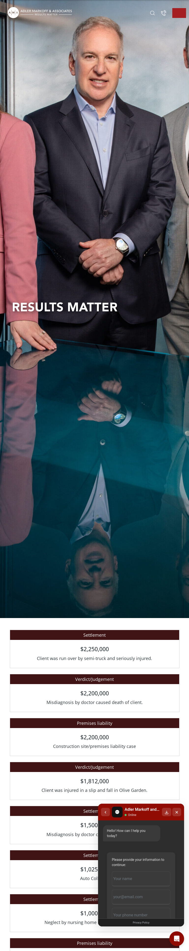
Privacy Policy (141, 922)
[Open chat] (176, 938)
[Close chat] (176, 812)
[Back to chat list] (105, 812)
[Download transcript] (166, 812)
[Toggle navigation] (179, 13)
